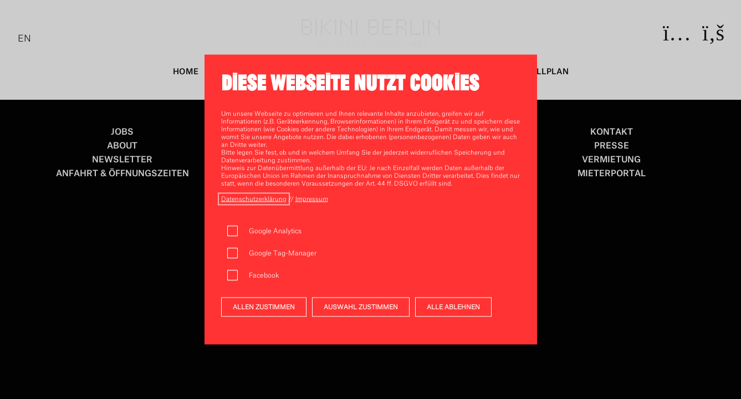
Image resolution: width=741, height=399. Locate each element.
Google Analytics (275, 231)
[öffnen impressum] (311, 199)
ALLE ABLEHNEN (453, 307)
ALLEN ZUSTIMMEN (264, 307)
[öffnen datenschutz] (254, 199)
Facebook (264, 275)
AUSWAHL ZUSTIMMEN (361, 307)
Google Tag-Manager (283, 253)
